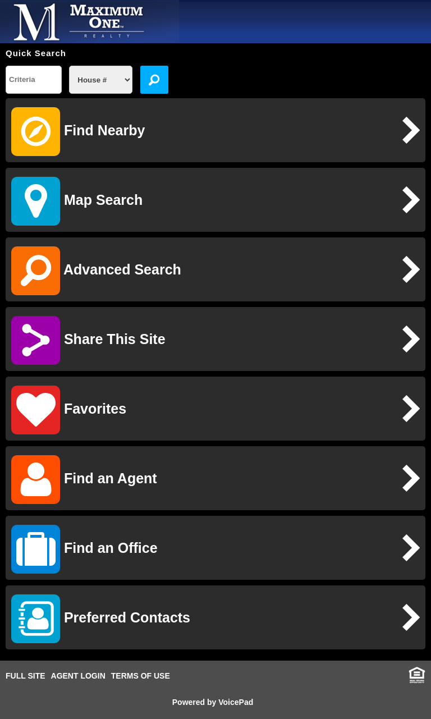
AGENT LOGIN (78, 676)
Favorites (68, 410)
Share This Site (88, 340)
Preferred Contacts (100, 618)
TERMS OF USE (140, 676)
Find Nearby (78, 131)
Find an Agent (84, 479)
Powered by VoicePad (212, 702)
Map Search (77, 201)
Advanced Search (96, 270)
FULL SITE (25, 676)
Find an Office (84, 549)
